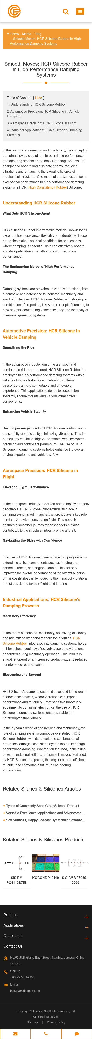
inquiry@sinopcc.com (25, 990)
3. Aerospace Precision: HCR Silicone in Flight (41, 123)
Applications (14, 925)
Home (14, 34)
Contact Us (13, 946)
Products (11, 915)
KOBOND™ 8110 (45, 878)
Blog (37, 34)
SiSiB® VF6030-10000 (74, 880)
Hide (38, 98)
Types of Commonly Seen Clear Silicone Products (43, 806)
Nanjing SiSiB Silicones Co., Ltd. (54, 1011)
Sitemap (32, 1022)
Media (26, 34)
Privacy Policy (56, 1022)
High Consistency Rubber (48, 187)
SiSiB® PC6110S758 (16, 880)
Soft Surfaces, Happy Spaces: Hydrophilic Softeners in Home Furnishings (47, 820)
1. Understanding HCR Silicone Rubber (36, 104)
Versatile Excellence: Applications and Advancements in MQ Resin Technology (47, 813)
